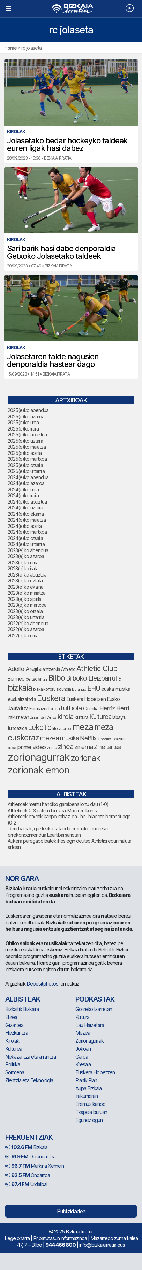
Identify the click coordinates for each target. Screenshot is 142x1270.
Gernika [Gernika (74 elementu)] (90, 709)
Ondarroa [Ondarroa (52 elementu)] (104, 739)
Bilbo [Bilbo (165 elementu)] (56, 677)
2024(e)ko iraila (23, 495)
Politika (12, 1064)
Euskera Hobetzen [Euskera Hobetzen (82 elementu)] (86, 699)
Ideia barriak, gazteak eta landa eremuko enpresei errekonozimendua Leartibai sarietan (58, 832)
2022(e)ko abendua (28, 623)
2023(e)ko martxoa (27, 605)
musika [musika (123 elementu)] (69, 738)
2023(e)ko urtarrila (26, 617)
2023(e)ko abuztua (27, 575)
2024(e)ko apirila (25, 526)
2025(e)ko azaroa (26, 416)
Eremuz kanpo (90, 1104)
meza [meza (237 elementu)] (82, 726)
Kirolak (12, 1040)
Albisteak (22, 999)
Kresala (83, 1064)
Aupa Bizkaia (88, 1088)
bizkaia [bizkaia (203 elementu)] (20, 688)
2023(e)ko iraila (23, 568)
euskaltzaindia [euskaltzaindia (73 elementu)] (22, 699)
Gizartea (14, 1025)
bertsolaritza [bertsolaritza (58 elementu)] (36, 679)
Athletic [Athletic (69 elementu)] (68, 669)
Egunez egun (89, 1120)
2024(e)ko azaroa (26, 483)
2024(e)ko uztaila (25, 508)
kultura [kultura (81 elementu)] (81, 717)
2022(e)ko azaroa (26, 629)
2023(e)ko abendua (28, 550)
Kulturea (13, 1048)
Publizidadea (71, 1211)
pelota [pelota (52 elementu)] (12, 748)
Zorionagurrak (89, 1040)
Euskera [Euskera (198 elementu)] (51, 698)
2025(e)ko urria (23, 422)
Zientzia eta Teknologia (29, 1080)
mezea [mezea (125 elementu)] (49, 738)
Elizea (11, 1017)
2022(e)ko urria (23, 635)
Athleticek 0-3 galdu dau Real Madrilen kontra (53, 810)
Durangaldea (30, 1156)
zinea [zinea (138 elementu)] (65, 746)
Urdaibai (26, 1184)
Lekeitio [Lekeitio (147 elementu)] (39, 727)
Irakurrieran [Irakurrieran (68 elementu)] (18, 717)
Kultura (82, 1017)
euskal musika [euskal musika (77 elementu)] (115, 689)
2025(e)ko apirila (25, 453)
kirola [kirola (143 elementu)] (65, 716)
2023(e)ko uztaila (25, 581)
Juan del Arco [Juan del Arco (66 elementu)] (43, 717)
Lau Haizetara (89, 1025)
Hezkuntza (16, 1032)
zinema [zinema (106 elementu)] (83, 746)
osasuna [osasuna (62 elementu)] (119, 738)
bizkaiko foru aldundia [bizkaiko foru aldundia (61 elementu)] (52, 689)
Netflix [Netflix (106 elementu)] (88, 738)
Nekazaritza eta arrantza (30, 1056)
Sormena (14, 1072)
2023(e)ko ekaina (25, 587)
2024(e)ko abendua (28, 477)
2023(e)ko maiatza (26, 593)
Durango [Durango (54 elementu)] (79, 689)
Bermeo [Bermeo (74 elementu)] (16, 679)
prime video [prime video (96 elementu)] (31, 746)
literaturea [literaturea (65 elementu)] (61, 728)
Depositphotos (42, 983)
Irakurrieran (86, 1096)
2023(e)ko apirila (24, 599)
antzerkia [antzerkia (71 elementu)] (51, 669)
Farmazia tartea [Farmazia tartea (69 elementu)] (44, 709)
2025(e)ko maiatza (27, 447)
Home (10, 48)
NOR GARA (22, 878)
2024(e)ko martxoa (27, 532)
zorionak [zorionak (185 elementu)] (85, 758)
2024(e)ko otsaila (25, 538)
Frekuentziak (29, 1137)
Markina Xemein (34, 1166)
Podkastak (94, 999)
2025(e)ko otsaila (25, 465)
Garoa (81, 1056)
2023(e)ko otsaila (25, 611)
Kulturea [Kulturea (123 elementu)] (100, 717)
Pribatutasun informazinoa (60, 1238)
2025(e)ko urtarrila (26, 471)
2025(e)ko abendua (28, 410)
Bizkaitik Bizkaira (22, 1009)
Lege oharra (17, 1238)
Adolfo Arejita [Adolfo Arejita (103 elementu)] (24, 669)
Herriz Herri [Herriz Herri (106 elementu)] (114, 708)
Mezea (82, 1032)
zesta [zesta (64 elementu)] (52, 747)
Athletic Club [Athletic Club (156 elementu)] (96, 668)
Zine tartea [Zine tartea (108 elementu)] (107, 746)
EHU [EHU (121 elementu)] (93, 688)
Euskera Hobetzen (95, 1072)
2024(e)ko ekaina (26, 514)
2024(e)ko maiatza (27, 520)
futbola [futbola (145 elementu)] (71, 708)
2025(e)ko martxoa (27, 459)
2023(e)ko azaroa (26, 556)
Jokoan (83, 1048)
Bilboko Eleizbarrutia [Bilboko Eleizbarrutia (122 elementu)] (93, 678)
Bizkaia (26, 1147)
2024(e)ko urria (23, 489)
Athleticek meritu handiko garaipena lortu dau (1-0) (58, 804)
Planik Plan (86, 1080)
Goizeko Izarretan (93, 1009)
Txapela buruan (91, 1112)
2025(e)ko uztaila (25, 441)
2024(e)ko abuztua (27, 502)
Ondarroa (27, 1175)
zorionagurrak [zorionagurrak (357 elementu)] (39, 757)
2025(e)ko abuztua (27, 434)
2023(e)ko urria (23, 562)
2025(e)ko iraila (23, 429)
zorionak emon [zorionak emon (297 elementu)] (38, 770)
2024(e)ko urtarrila (26, 544)
